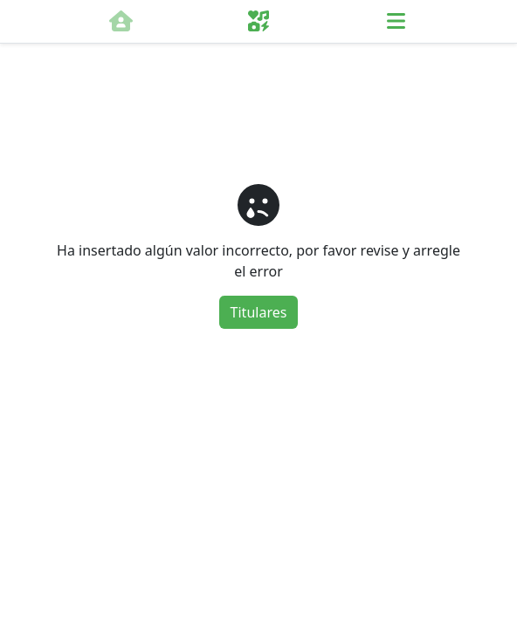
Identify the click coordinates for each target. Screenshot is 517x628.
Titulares (259, 312)
